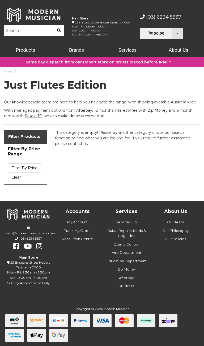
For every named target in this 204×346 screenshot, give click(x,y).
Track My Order (77, 230)
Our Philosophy (175, 230)
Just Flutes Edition (31, 71)
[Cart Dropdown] (177, 33)
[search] (59, 30)
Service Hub (126, 222)
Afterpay (126, 278)
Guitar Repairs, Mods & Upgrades (126, 233)
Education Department (127, 261)
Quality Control (126, 244)
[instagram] (39, 246)
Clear (16, 177)
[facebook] (16, 246)
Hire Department (126, 252)
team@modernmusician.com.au (30, 233)
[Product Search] (29, 30)
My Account (77, 222)
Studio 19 (33, 116)
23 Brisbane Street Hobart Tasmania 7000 (102, 22)
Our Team (175, 222)
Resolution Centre (77, 239)
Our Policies (175, 239)
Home (8, 71)
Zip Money (126, 269)
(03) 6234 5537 (160, 17)
